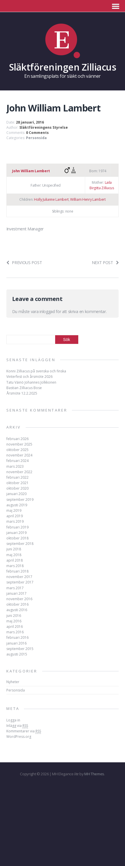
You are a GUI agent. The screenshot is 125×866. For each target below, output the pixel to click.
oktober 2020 (17, 488)
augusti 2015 (16, 654)
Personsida (36, 137)
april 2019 (14, 515)
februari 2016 (17, 637)
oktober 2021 (17, 482)
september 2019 (19, 499)
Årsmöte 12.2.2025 (21, 393)
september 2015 (19, 648)
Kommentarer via (23, 731)
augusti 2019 (16, 505)
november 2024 (19, 455)
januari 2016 (16, 643)
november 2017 (19, 576)
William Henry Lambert (87, 199)
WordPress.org (18, 736)
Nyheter (12, 681)
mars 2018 (15, 565)
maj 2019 (13, 510)
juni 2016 (13, 615)
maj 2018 (13, 554)
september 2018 (19, 543)
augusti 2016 (16, 609)
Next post (105, 262)
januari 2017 (16, 593)
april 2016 (14, 626)
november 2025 (19, 444)
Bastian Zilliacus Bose (24, 387)
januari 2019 (16, 532)
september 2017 (19, 582)
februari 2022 (17, 477)
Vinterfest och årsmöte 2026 (29, 376)
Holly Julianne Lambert (51, 199)
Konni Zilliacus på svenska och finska (36, 371)
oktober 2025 (17, 449)
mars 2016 (15, 632)
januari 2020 (16, 493)
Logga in (13, 720)
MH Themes (94, 773)
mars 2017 (15, 587)
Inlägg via (17, 725)
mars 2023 (15, 466)
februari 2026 (17, 438)
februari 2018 (17, 571)
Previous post (24, 262)
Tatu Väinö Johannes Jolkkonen (31, 382)
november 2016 (19, 598)
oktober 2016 (17, 604)
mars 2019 (15, 521)
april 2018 (14, 560)
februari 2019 (17, 527)
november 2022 (19, 471)
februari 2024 (17, 460)
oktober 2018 (17, 538)
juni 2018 (13, 549)
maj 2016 (13, 621)
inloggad (47, 311)
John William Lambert (31, 170)
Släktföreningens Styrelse (43, 127)
